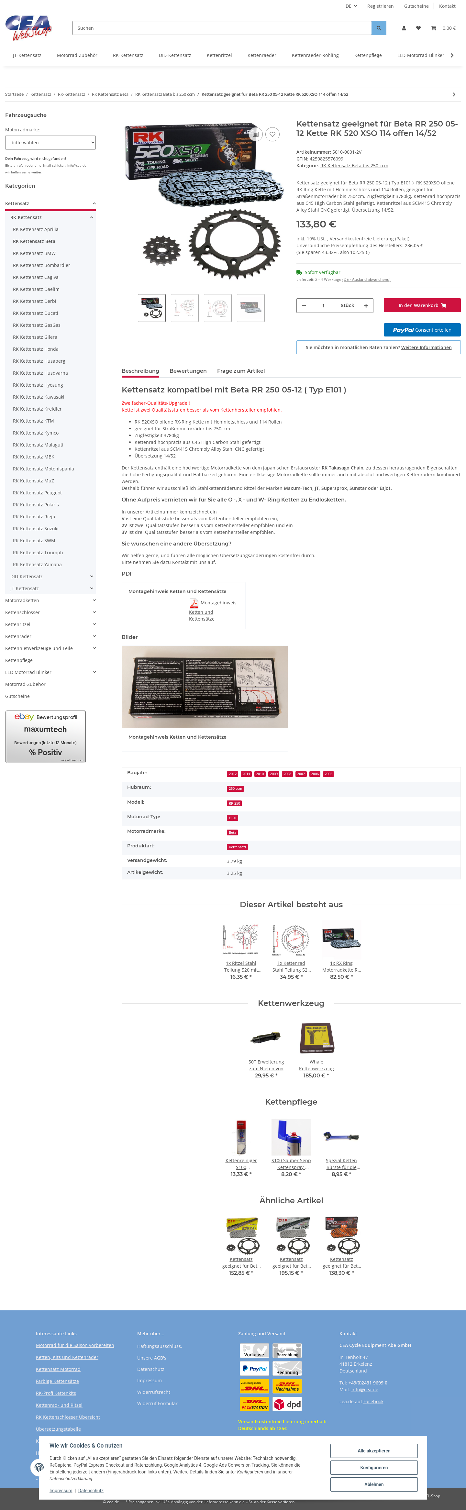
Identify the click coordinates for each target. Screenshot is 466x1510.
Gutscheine (416, 6)
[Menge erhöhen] (366, 306)
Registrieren (380, 6)
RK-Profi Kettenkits (56, 1393)
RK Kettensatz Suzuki (36, 528)
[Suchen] (222, 28)
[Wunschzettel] (418, 28)
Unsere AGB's (151, 1358)
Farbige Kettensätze (57, 1381)
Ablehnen (373, 1484)
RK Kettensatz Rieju (34, 516)
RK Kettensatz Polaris (36, 504)
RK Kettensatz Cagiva (36, 277)
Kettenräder (18, 636)
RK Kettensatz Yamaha (37, 564)
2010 (260, 774)
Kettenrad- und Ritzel (59, 1405)
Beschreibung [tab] (140, 371)
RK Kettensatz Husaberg (39, 361)
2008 (287, 774)
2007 (301, 774)
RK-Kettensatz (128, 55)
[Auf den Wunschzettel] (272, 134)
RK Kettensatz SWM (34, 540)
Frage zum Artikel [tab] (241, 371)
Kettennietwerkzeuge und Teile (39, 648)
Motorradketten (22, 600)
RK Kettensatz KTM (33, 421)
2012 (233, 774)
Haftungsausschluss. (159, 1346)
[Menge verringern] (304, 306)
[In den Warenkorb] (127, 115)
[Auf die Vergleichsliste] (256, 134)
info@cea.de (76, 165)
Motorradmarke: (22, 130)
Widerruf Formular (157, 1403)
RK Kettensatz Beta (34, 241)
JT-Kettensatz (27, 55)
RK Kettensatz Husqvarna (40, 373)
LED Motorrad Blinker (28, 672)
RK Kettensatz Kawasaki (38, 397)
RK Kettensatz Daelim (36, 289)
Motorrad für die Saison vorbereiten (75, 1345)
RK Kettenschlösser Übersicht (68, 1417)
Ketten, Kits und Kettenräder (67, 1357)
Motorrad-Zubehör (77, 55)
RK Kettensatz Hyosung (38, 385)
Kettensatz (237, 847)
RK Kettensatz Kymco (36, 433)
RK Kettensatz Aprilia (36, 229)
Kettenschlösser (22, 612)
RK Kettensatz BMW (34, 253)
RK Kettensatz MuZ (33, 481)
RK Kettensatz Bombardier (41, 265)
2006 (315, 774)
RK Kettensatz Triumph (38, 552)
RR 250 (234, 803)
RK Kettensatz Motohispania (43, 469)
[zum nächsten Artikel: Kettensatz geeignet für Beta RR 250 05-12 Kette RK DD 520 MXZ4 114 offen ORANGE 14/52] (454, 94)
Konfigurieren (374, 1467)
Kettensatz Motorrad (58, 1369)
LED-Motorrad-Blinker (420, 55)
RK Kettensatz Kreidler (37, 409)
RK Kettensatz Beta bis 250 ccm (354, 165)
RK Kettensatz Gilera (35, 337)
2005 (328, 774)
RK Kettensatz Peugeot (37, 493)
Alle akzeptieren (374, 1450)
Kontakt (447, 6)
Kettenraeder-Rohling (315, 55)
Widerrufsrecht (153, 1392)
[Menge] (323, 306)
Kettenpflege (368, 55)
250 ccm (235, 788)
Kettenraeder (262, 55)
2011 (246, 774)
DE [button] (348, 6)
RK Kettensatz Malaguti (38, 445)
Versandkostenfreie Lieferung (362, 239)
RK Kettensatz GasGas (37, 325)
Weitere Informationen (426, 347)
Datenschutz (150, 1369)
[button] (404, 28)
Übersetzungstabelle (58, 1429)
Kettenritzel (219, 55)
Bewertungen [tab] (188, 371)
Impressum (149, 1380)
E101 (233, 818)
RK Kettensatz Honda (36, 349)
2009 (274, 774)
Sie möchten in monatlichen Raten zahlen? (379, 347)
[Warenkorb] (443, 28)
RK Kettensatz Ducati (35, 313)
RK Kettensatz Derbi (34, 301)
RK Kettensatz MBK (33, 457)
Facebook (373, 1401)
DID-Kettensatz (175, 55)
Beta (232, 832)
